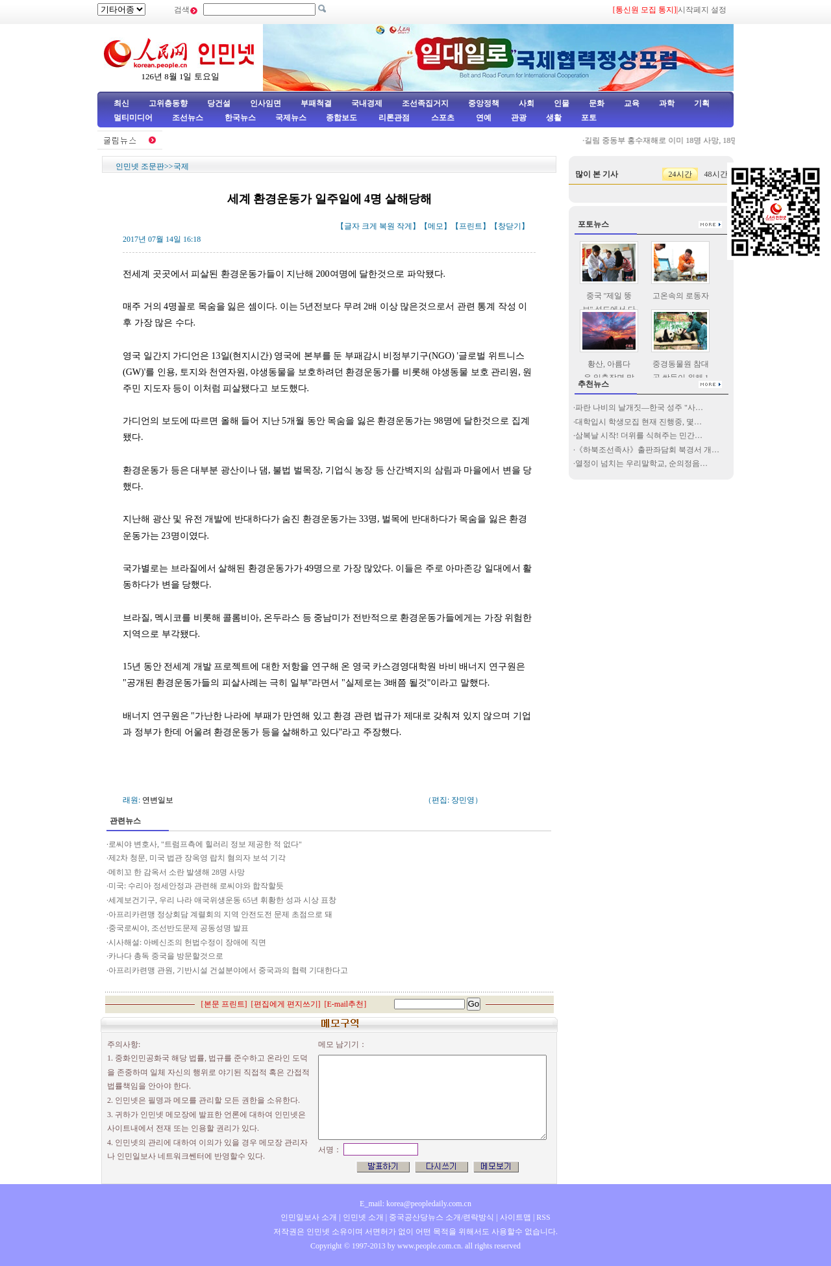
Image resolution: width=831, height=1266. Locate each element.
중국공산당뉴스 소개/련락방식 (441, 1217)
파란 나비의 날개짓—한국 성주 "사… (639, 407)
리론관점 (394, 117)
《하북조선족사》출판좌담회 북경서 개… (647, 449)
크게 (369, 226)
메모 (435, 226)
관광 (519, 117)
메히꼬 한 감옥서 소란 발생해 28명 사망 (176, 872)
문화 (596, 103)
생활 (554, 117)
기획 (702, 103)
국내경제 (366, 103)
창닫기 (509, 226)
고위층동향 (168, 103)
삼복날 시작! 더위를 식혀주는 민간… (638, 435)
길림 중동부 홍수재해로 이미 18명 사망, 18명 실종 (681, 140)
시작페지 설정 (702, 9)
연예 (482, 117)
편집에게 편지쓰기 (286, 1004)
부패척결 (316, 103)
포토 (589, 117)
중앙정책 (483, 103)
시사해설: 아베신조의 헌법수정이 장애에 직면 (187, 942)
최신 (121, 103)
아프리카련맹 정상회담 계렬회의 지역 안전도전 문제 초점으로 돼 (220, 914)
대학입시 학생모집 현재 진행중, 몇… (638, 421)
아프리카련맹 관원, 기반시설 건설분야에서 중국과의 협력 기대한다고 (228, 970)
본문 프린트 (224, 1004)
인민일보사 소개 (308, 1217)
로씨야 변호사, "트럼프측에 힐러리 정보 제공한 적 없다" (205, 844)
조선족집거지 (425, 103)
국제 (181, 166)
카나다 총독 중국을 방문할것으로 (165, 956)
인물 (561, 103)
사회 (526, 103)
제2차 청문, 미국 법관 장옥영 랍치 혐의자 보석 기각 (198, 857)
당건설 (218, 103)
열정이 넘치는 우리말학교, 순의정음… (641, 463)
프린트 (470, 226)
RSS (543, 1217)
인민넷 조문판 (140, 166)
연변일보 (157, 800)
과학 (667, 103)
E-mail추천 (345, 1004)
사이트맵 (515, 1217)
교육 (631, 103)
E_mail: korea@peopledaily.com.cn (415, 1203)
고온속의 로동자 (680, 295)
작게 (404, 226)
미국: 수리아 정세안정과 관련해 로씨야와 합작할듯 (196, 885)
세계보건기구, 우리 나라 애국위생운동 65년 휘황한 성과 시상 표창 (222, 900)
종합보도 (341, 117)
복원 (387, 226)
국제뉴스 (290, 117)
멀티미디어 (133, 117)
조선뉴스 (188, 117)
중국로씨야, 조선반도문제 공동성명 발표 (178, 928)
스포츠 (441, 117)
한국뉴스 (240, 117)
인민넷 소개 (362, 1217)
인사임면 (265, 103)
